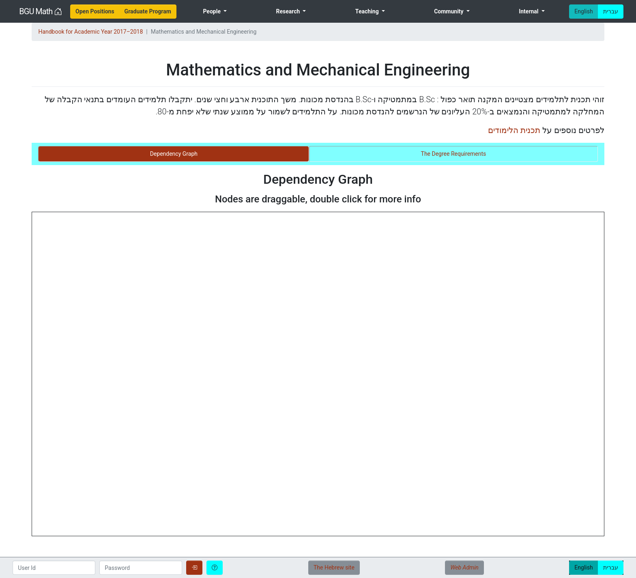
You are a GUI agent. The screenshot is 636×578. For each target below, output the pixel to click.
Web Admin (464, 567)
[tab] (174, 153)
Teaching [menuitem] (367, 11)
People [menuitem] (212, 11)
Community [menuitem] (449, 11)
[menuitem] (95, 11)
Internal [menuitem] (529, 11)
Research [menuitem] (288, 11)
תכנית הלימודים (514, 130)
